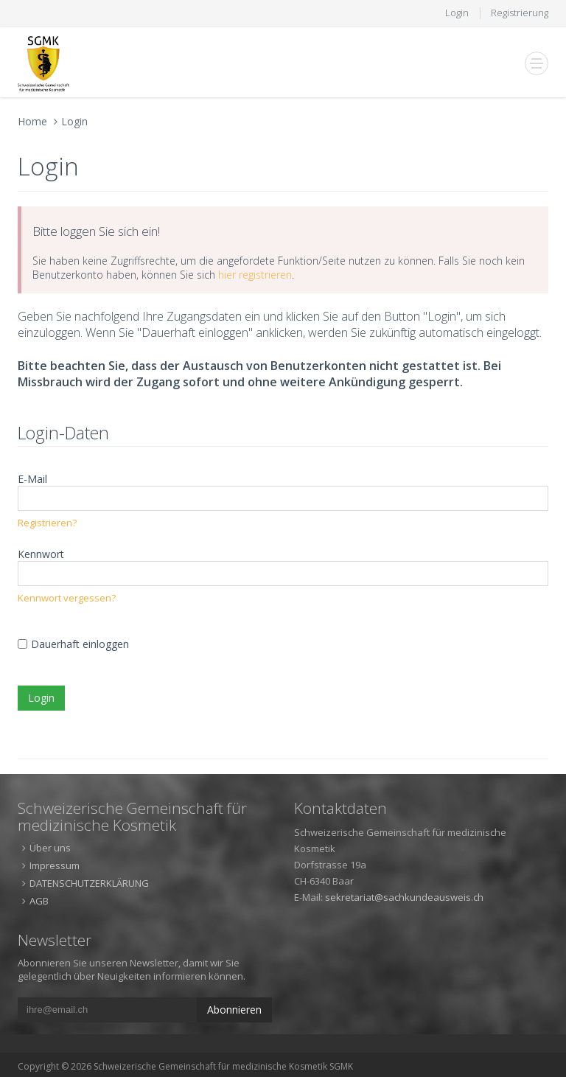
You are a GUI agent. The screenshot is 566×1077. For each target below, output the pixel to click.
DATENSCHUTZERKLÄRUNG (89, 883)
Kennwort (41, 554)
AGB (39, 900)
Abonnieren (234, 1010)
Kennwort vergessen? (67, 597)
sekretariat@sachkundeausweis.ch (404, 897)
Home (32, 121)
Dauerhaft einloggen (80, 644)
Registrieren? (47, 522)
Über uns (50, 847)
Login (457, 12)
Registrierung (519, 12)
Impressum (54, 865)
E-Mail (32, 479)
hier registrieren (255, 275)
